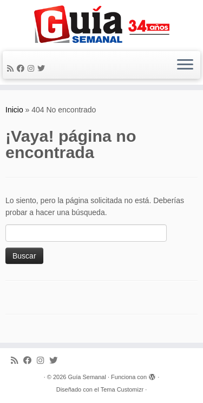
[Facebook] (22, 68)
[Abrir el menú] (185, 65)
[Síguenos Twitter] (42, 68)
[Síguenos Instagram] (32, 68)
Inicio (14, 109)
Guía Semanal (87, 377)
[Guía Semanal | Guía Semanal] (101, 24)
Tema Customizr (122, 389)
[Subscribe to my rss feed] (12, 68)
